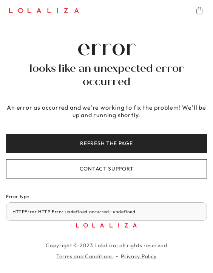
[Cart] (199, 10)
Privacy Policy (139, 256)
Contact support (107, 168)
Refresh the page (106, 143)
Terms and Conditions (84, 256)
